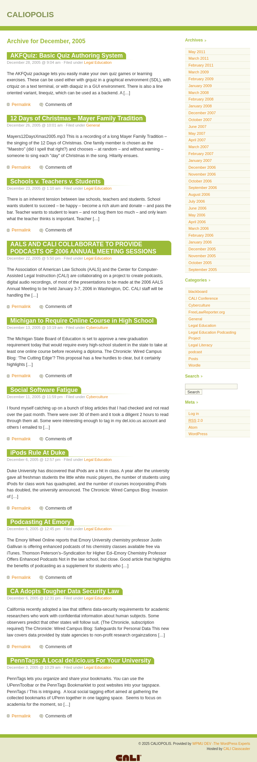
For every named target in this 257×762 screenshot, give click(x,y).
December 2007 (202, 113)
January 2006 (200, 242)
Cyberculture (97, 327)
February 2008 (200, 99)
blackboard (197, 291)
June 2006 (197, 208)
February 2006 (200, 235)
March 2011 (198, 58)
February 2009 (200, 79)
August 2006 (199, 194)
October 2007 (200, 120)
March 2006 (198, 228)
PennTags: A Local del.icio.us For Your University (80, 660)
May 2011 (196, 52)
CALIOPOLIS (30, 14)
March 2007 (198, 147)
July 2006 (196, 201)
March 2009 (198, 72)
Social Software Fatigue (44, 389)
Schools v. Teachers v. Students (55, 181)
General (93, 125)
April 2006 (197, 222)
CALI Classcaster (236, 749)
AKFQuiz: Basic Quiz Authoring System (66, 55)
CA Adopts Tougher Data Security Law (64, 591)
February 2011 (200, 65)
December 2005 (202, 249)
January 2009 (200, 86)
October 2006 (200, 181)
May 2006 (196, 215)
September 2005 (202, 269)
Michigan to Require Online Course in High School (82, 320)
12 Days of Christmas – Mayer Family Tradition (76, 118)
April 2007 (197, 140)
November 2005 (202, 256)
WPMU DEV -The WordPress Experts (221, 744)
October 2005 (200, 263)
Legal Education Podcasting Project (212, 335)
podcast (195, 352)
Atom (192, 427)
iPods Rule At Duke (37, 452)
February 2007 (200, 154)
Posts (193, 359)
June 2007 (197, 126)
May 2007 (196, 133)
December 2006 (202, 167)
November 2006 (202, 174)
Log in (193, 414)
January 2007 (200, 160)
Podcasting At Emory (40, 522)
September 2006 (202, 188)
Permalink (21, 104)
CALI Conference (203, 298)
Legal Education (97, 62)
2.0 (195, 420)
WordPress (197, 434)
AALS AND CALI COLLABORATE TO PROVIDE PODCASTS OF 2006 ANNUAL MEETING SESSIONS (83, 248)
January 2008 (200, 106)
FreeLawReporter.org (206, 312)
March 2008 (198, 93)
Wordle (194, 365)
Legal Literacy (200, 345)
